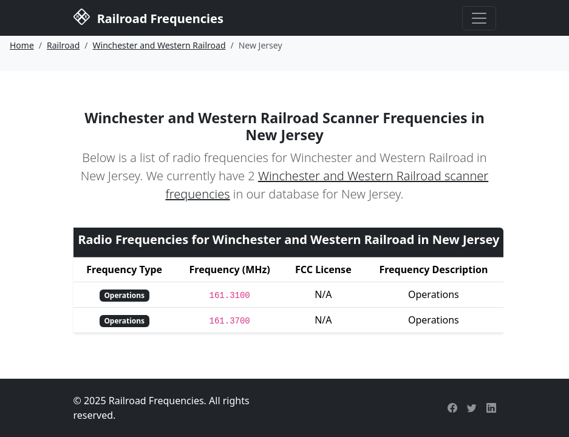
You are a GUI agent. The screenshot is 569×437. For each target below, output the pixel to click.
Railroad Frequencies (148, 17)
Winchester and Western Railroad (159, 45)
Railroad (63, 45)
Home (22, 45)
